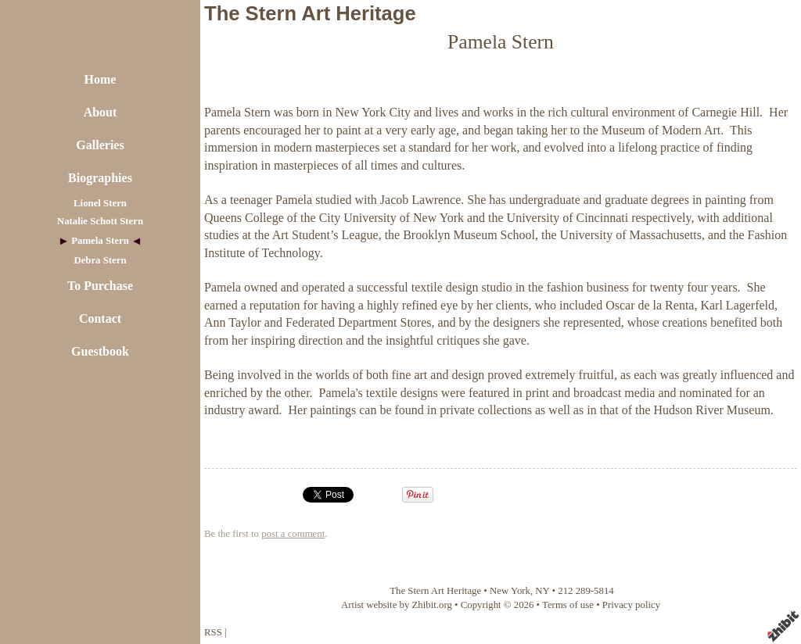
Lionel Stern (100, 203)
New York (510, 590)
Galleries (100, 145)
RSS (213, 632)
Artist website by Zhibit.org (396, 604)
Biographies (100, 177)
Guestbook (100, 351)
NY (542, 590)
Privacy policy (631, 604)
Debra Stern (100, 260)
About (100, 112)
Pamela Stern (100, 240)
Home (100, 79)
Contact (100, 318)
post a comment (293, 533)
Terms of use (568, 604)
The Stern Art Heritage (310, 13)
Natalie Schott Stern (100, 221)
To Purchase (100, 285)
